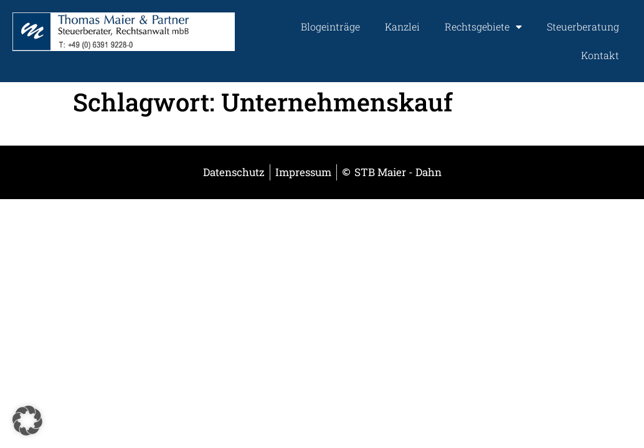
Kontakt (600, 55)
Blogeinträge (330, 26)
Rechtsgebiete (483, 27)
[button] (27, 420)
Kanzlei (402, 26)
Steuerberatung (583, 26)
